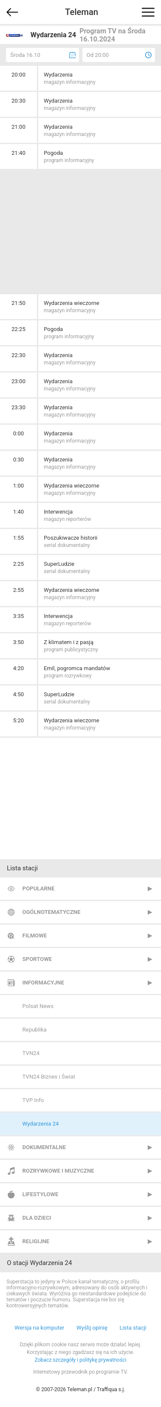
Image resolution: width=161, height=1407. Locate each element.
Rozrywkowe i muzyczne (58, 1171)
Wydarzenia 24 (40, 1123)
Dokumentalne (44, 1147)
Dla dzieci (36, 1218)
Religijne (35, 1241)
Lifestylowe (40, 1194)
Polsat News (38, 1006)
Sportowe (37, 959)
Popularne (38, 888)
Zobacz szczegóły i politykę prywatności (81, 1360)
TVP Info (33, 1100)
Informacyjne (43, 982)
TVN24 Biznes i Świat (48, 1076)
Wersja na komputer (39, 1327)
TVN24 (30, 1053)
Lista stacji (132, 1327)
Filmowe (34, 935)
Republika (34, 1029)
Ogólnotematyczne (51, 912)
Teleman (81, 12)
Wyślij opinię (91, 1327)
